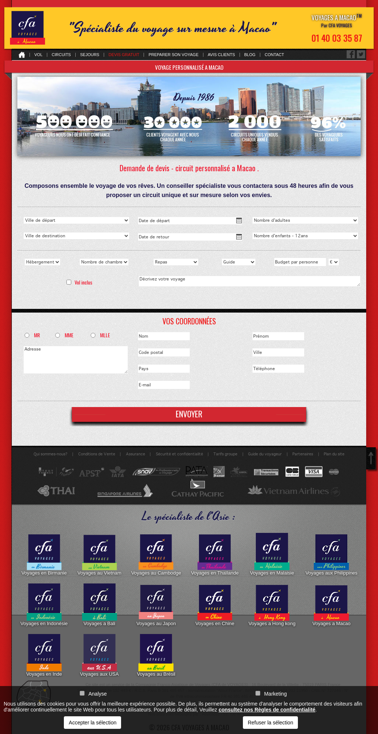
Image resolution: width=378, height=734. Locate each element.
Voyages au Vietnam (99, 554)
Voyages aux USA (99, 655)
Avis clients (221, 55)
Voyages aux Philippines (331, 554)
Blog (250, 55)
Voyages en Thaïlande (214, 554)
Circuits (61, 55)
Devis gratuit (124, 55)
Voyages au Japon (156, 604)
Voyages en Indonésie (44, 604)
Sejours (89, 55)
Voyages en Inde (44, 655)
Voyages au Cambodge (156, 554)
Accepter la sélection (92, 723)
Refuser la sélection (270, 723)
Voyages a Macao (331, 604)
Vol (38, 55)
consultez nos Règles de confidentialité (267, 710)
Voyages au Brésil (156, 655)
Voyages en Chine (214, 604)
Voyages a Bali (99, 604)
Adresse (75, 360)
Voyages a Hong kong (271, 604)
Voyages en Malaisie (272, 554)
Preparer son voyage (173, 55)
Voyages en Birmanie (44, 554)
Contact (274, 55)
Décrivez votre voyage (249, 281)
